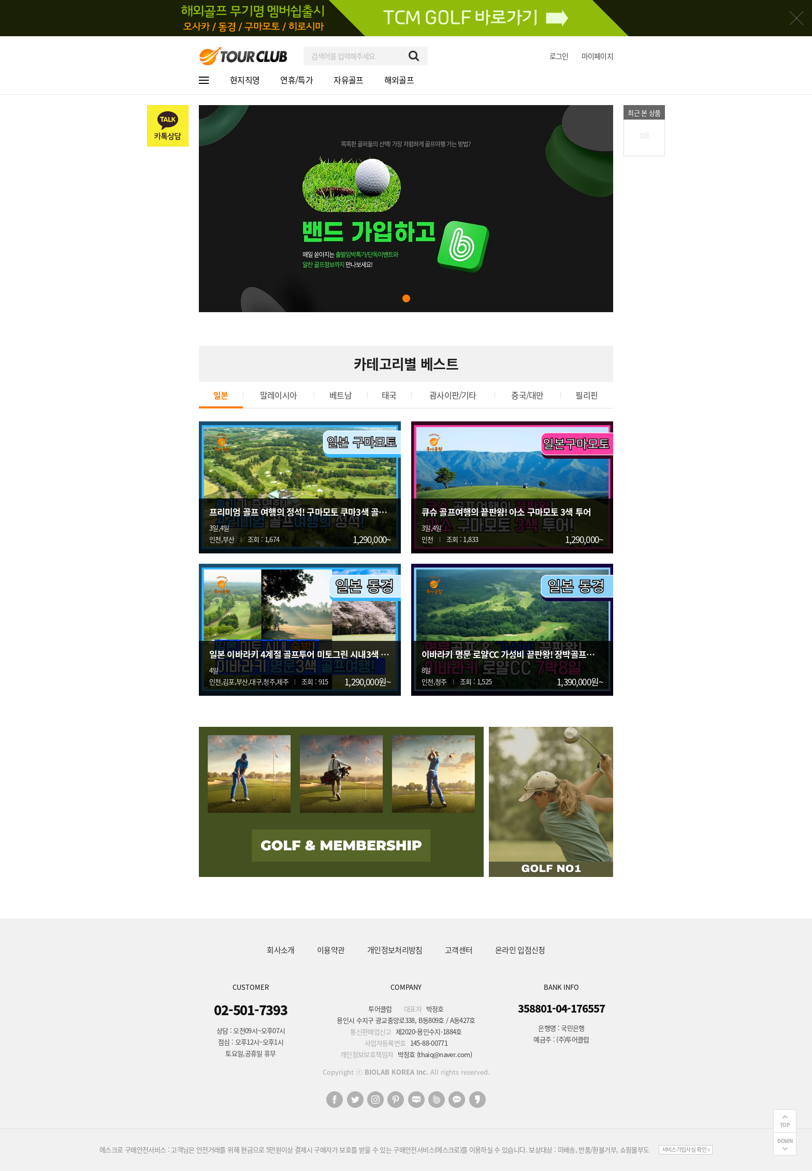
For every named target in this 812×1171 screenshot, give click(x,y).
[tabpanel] (406, 208)
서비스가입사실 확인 (685, 1149)
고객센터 (458, 950)
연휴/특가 (296, 80)
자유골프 (348, 80)
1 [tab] (406, 298)
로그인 (559, 56)
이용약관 (330, 950)
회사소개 (280, 950)
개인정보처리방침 (395, 950)
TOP (785, 1125)
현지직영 (244, 80)
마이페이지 (598, 56)
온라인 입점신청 (520, 950)
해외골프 (399, 80)
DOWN (784, 1141)
